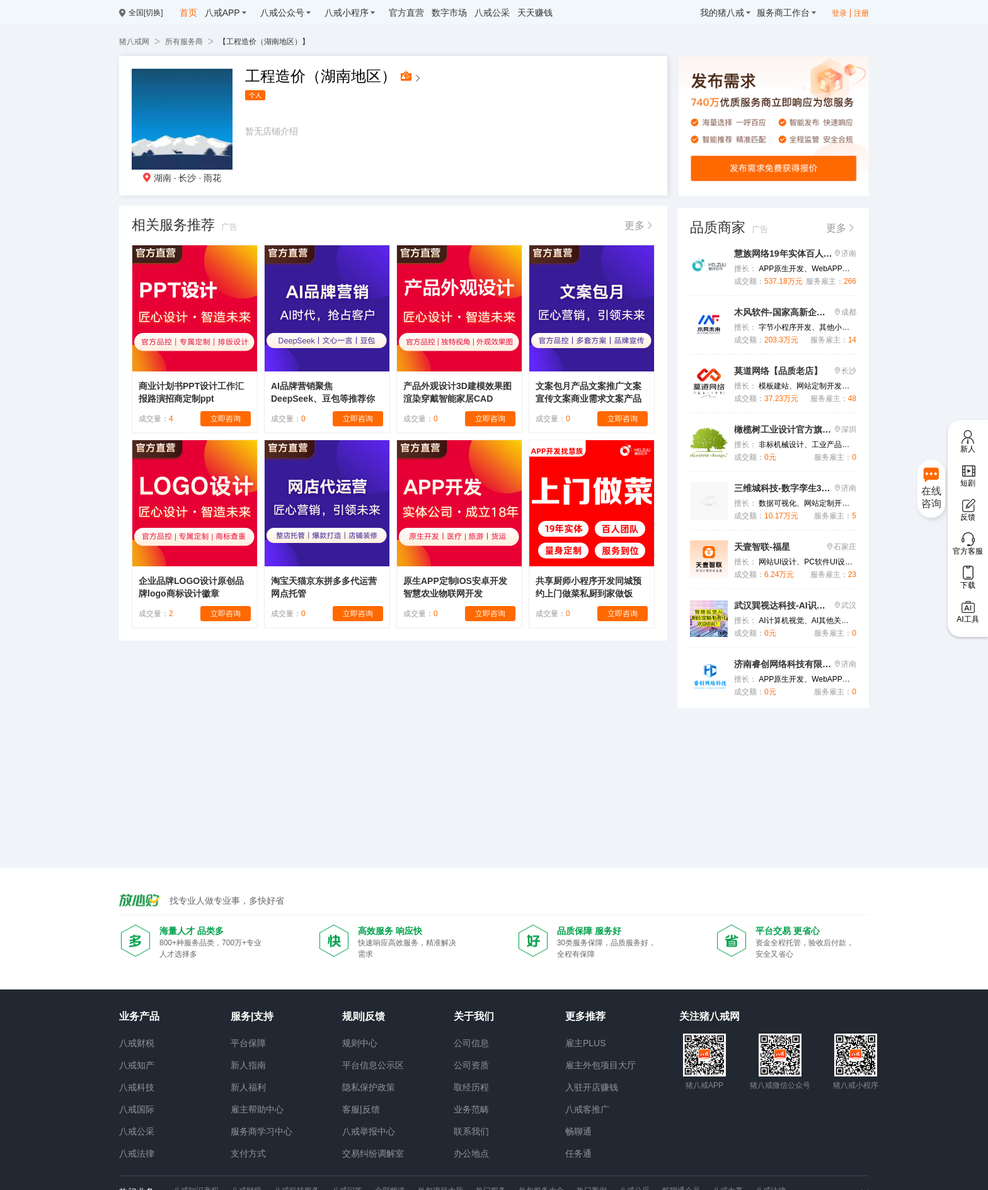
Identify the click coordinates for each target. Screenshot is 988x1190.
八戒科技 (136, 1087)
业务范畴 (471, 1109)
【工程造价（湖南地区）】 (264, 41)
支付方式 (248, 1153)
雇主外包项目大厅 (600, 1065)
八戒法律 (136, 1153)
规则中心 (359, 1043)
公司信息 (471, 1043)
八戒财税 (136, 1043)
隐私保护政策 (368, 1087)
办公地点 (471, 1153)
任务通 (578, 1153)
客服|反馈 (361, 1109)
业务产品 (139, 1016)
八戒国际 (136, 1109)
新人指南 (248, 1065)
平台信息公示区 (373, 1065)
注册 (861, 13)
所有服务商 (184, 41)
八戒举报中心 (368, 1131)
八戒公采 (136, 1131)
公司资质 (471, 1065)
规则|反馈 (363, 1016)
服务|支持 (252, 1016)
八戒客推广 (587, 1109)
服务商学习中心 (261, 1131)
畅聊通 (578, 1131)
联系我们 (471, 1131)
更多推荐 (585, 1016)
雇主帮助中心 (257, 1109)
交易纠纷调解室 (373, 1153)
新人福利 (248, 1087)
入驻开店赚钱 (591, 1087)
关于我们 (474, 1016)
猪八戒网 (134, 41)
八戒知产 (136, 1065)
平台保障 (248, 1043)
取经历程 (471, 1087)
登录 (839, 13)
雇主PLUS (585, 1043)
